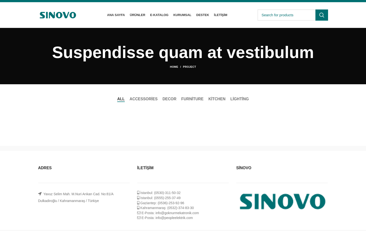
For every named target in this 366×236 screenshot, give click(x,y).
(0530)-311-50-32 (167, 193)
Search (321, 15)
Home (174, 66)
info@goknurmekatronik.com (177, 213)
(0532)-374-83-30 (180, 208)
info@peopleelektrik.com (174, 218)
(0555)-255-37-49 (167, 198)
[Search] (293, 15)
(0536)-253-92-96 (171, 203)
